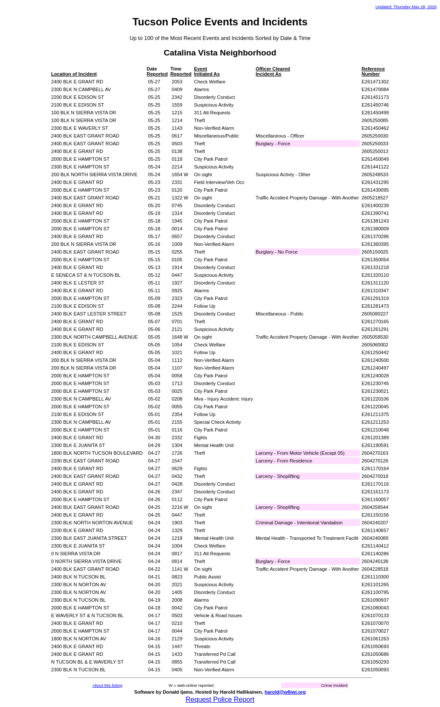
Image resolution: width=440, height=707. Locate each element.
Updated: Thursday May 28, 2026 (406, 6)
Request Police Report (220, 699)
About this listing (107, 685)
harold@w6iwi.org (285, 692)
